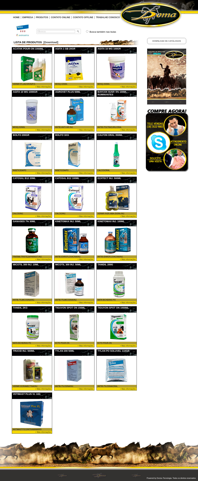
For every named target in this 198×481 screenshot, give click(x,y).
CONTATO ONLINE (60, 17)
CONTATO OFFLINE (83, 17)
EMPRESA (27, 17)
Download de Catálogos (166, 41)
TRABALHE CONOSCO (108, 17)
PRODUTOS (42, 17)
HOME (16, 17)
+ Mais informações (43, 87)
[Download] (50, 42)
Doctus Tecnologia (164, 478)
